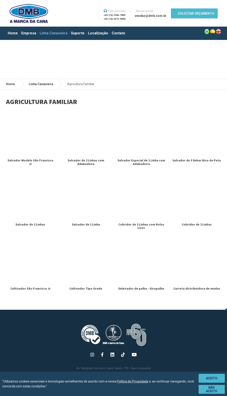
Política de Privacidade (132, 381)
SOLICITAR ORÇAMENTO (196, 13)
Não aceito (211, 389)
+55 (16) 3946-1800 (114, 15)
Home (13, 33)
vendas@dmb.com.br (150, 16)
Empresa (28, 33)
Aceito (211, 378)
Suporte (77, 33)
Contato (118, 33)
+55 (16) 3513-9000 (114, 19)
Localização (98, 33)
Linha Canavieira (53, 33)
